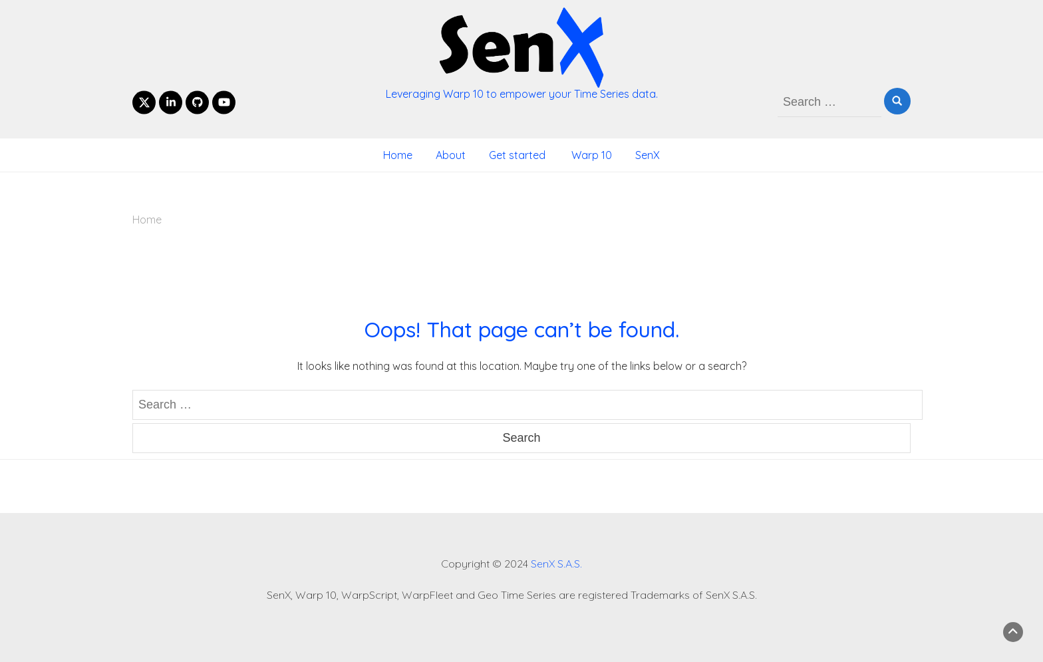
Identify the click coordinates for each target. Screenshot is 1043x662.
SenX (647, 155)
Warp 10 (590, 155)
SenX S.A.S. (556, 563)
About (451, 155)
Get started (517, 155)
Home (397, 155)
